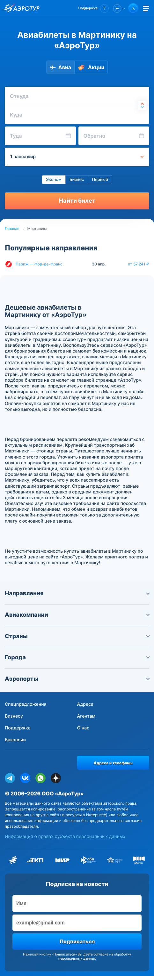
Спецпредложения (26, 704)
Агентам (86, 716)
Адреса (85, 704)
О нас (83, 728)
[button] (93, 8)
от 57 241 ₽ (138, 264)
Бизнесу (14, 716)
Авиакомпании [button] (77, 615)
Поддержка (18, 728)
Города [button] (77, 657)
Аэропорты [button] (77, 679)
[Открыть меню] (146, 8)
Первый (100, 179)
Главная (12, 228)
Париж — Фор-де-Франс (39, 264)
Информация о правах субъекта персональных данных (65, 836)
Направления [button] (77, 593)
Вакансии (15, 740)
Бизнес (77, 179)
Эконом (54, 179)
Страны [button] (77, 636)
